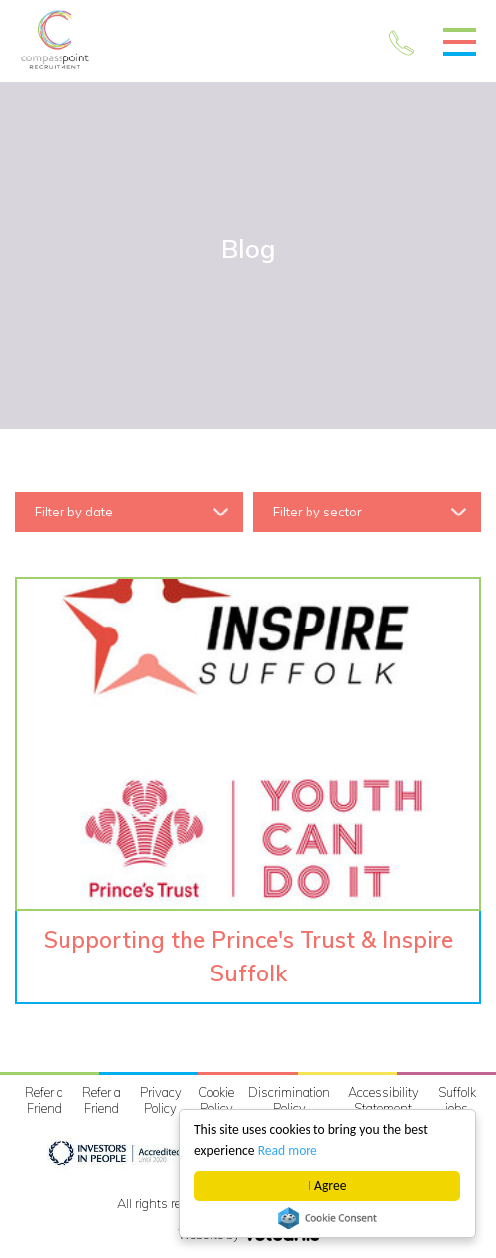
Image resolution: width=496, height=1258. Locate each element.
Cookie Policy (216, 1100)
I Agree (328, 1185)
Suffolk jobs (457, 1100)
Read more (287, 1150)
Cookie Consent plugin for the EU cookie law (327, 1218)
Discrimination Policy (289, 1100)
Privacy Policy (161, 1100)
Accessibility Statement (383, 1100)
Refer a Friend (44, 1100)
